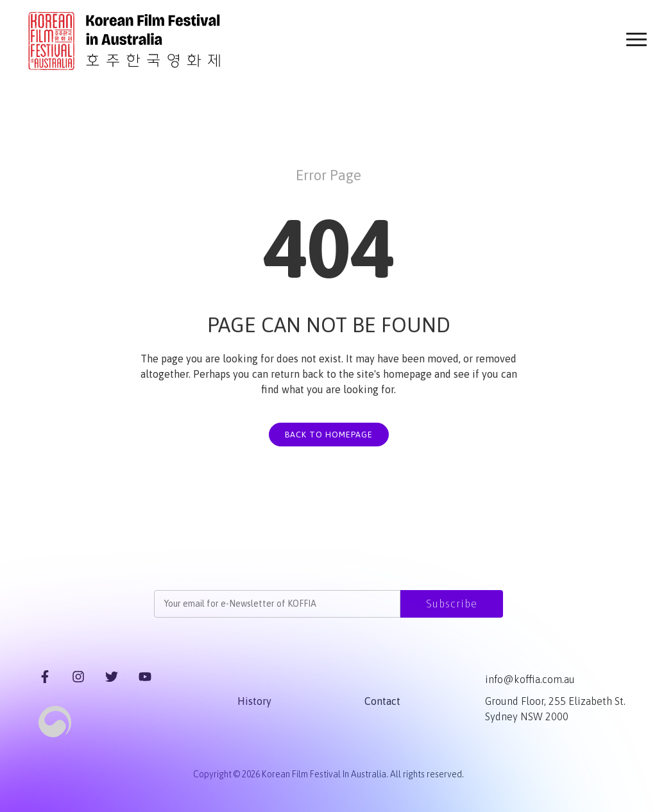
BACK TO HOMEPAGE (329, 434)
